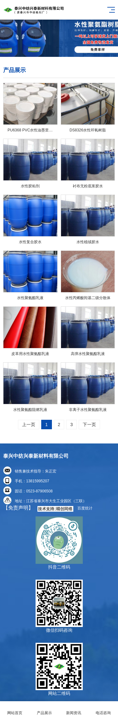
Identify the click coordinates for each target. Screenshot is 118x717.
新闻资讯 (74, 709)
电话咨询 (103, 709)
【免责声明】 (18, 507)
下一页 (89, 424)
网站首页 (15, 709)
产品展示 (44, 709)
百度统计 (85, 508)
